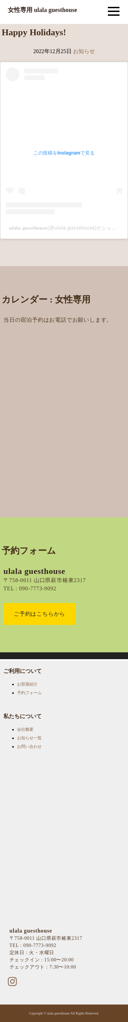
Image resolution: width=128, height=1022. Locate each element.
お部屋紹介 (27, 684)
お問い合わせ (29, 746)
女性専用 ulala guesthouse (42, 10)
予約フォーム (29, 692)
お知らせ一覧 (29, 738)
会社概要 (25, 729)
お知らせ (84, 51)
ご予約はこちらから (39, 614)
